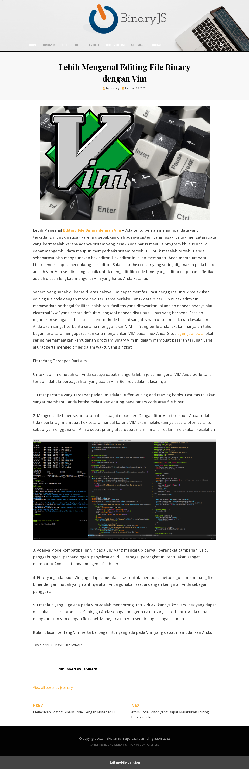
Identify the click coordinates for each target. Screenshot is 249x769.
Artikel (94, 44)
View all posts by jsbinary (53, 687)
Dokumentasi (115, 44)
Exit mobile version (124, 763)
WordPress (152, 744)
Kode (65, 44)
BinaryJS (49, 44)
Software (138, 44)
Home (33, 44)
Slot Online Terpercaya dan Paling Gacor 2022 (138, 739)
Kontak (156, 44)
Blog (78, 44)
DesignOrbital (119, 744)
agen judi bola (190, 333)
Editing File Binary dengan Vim (92, 230)
